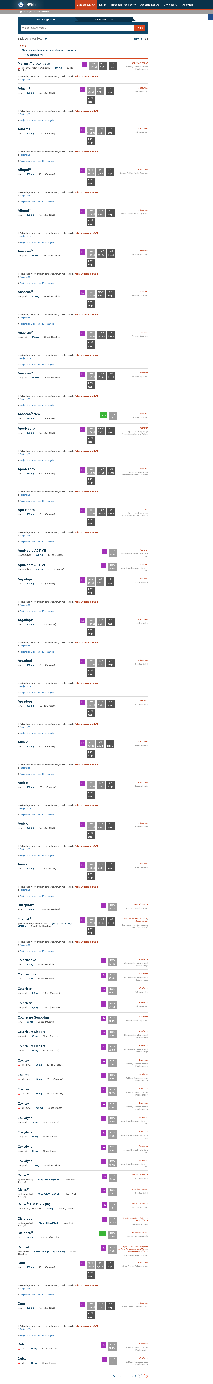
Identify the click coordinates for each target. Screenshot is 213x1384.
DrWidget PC (170, 4)
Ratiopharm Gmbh (140, 1224)
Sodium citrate (142, 921)
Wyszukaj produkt (32, 19)
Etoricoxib (144, 1059)
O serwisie (187, 4)
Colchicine (144, 959)
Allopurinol (143, 87)
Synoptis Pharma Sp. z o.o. (137, 1020)
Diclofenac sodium (141, 62)
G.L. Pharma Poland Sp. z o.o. (136, 1255)
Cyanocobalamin (125, 1246)
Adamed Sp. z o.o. (140, 254)
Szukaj (139, 27)
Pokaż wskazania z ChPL (86, 76)
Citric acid (128, 918)
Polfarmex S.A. (142, 91)
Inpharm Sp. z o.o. (140, 1207)
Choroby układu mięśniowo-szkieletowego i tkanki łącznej (49, 50)
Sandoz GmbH (142, 582)
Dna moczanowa (33, 54)
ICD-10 (102, 4)
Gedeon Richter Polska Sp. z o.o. (134, 173)
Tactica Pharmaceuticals (138, 1236)
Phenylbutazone (141, 904)
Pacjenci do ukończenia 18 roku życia (37, 120)
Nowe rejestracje (63, 19)
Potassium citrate (140, 918)
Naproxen (144, 250)
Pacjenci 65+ (26, 79)
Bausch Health (142, 745)
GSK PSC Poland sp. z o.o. (137, 908)
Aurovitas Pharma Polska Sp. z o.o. (133, 553)
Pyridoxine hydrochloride (129, 1249)
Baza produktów (86, 4)
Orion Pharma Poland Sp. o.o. (135, 1266)
